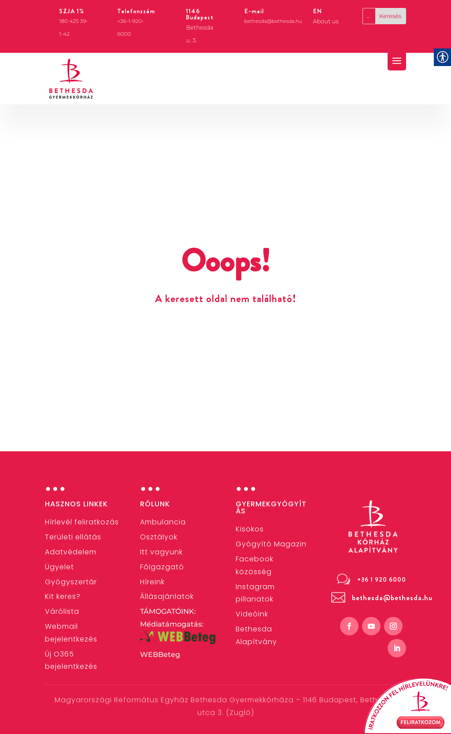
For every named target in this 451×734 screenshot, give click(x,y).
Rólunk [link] (155, 504)
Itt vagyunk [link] (161, 552)
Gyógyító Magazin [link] (271, 544)
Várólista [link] (62, 611)
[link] (71, 79)
